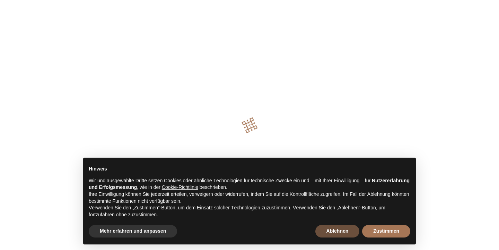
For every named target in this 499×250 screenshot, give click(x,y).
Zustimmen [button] (386, 231)
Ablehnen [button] (337, 231)
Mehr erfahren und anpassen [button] (133, 231)
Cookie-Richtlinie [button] (180, 187)
